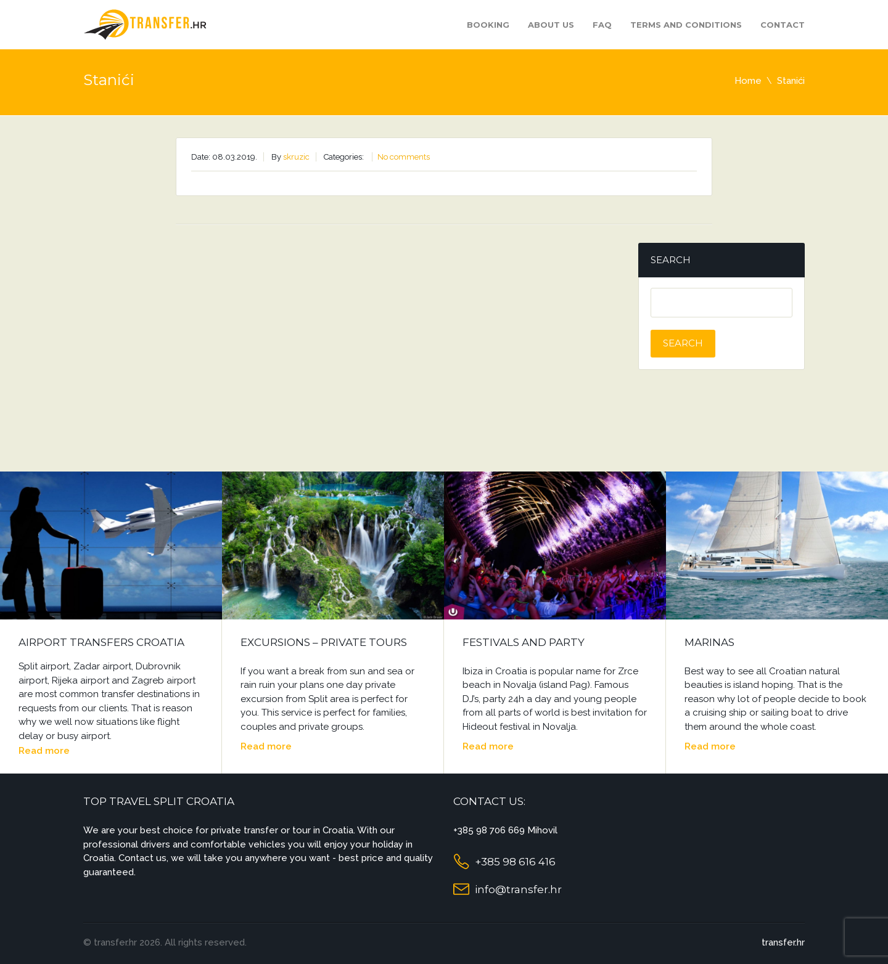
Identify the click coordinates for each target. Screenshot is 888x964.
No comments (403, 156)
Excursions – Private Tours (323, 642)
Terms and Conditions (686, 25)
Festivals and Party (523, 642)
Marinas (709, 642)
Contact (782, 25)
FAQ (602, 25)
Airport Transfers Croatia (101, 642)
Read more (44, 750)
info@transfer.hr (518, 889)
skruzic (296, 156)
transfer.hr (783, 942)
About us (551, 25)
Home (748, 80)
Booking (488, 25)
